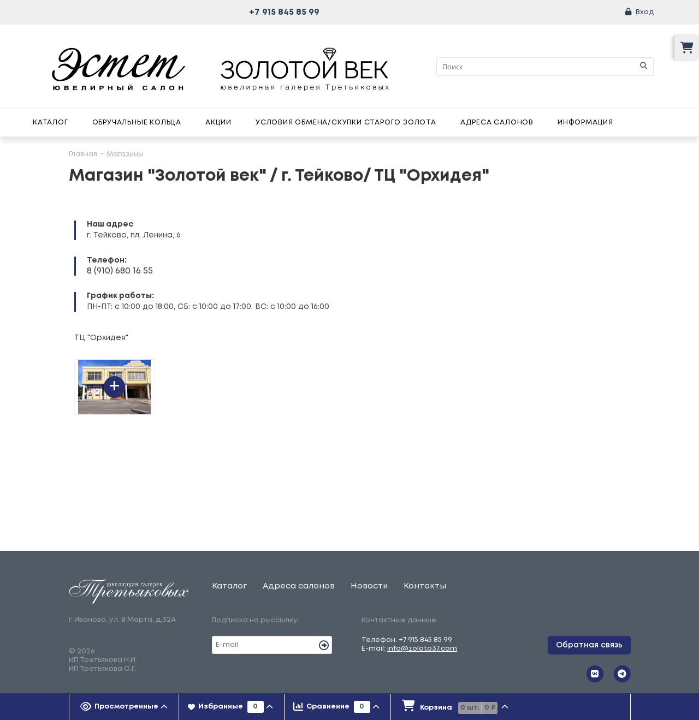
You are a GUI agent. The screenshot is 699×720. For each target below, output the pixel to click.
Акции (218, 123)
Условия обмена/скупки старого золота (346, 123)
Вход (645, 12)
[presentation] (124, 707)
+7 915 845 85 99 (284, 12)
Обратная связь (589, 645)
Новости (369, 586)
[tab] (124, 707)
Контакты (425, 586)
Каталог (50, 123)
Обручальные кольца (136, 123)
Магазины (125, 154)
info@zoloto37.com (422, 649)
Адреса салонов (497, 123)
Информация (585, 123)
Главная (83, 154)
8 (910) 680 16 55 (120, 271)
